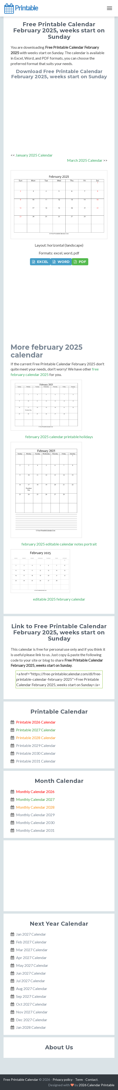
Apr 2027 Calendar (31, 957)
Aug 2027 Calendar (31, 988)
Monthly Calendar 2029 (35, 814)
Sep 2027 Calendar (31, 996)
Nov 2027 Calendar (32, 1012)
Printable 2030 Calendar (36, 753)
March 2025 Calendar (84, 160)
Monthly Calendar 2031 (35, 830)
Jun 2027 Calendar (31, 973)
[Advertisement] (59, 115)
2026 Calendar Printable (96, 1085)
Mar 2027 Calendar (32, 949)
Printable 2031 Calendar (36, 761)
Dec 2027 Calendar (31, 1019)
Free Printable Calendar (21, 1079)
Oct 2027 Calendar (31, 1004)
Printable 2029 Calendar (36, 745)
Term (79, 1079)
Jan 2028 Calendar (31, 1027)
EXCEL (40, 262)
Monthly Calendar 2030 (35, 822)
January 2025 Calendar (34, 155)
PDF (80, 262)
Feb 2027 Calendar (31, 942)
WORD (61, 262)
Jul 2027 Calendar (30, 980)
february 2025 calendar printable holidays (59, 436)
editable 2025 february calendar (59, 599)
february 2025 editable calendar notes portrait (59, 544)
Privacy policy (62, 1079)
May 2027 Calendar (32, 965)
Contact (91, 1079)
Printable (21, 8)
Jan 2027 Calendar (31, 934)
